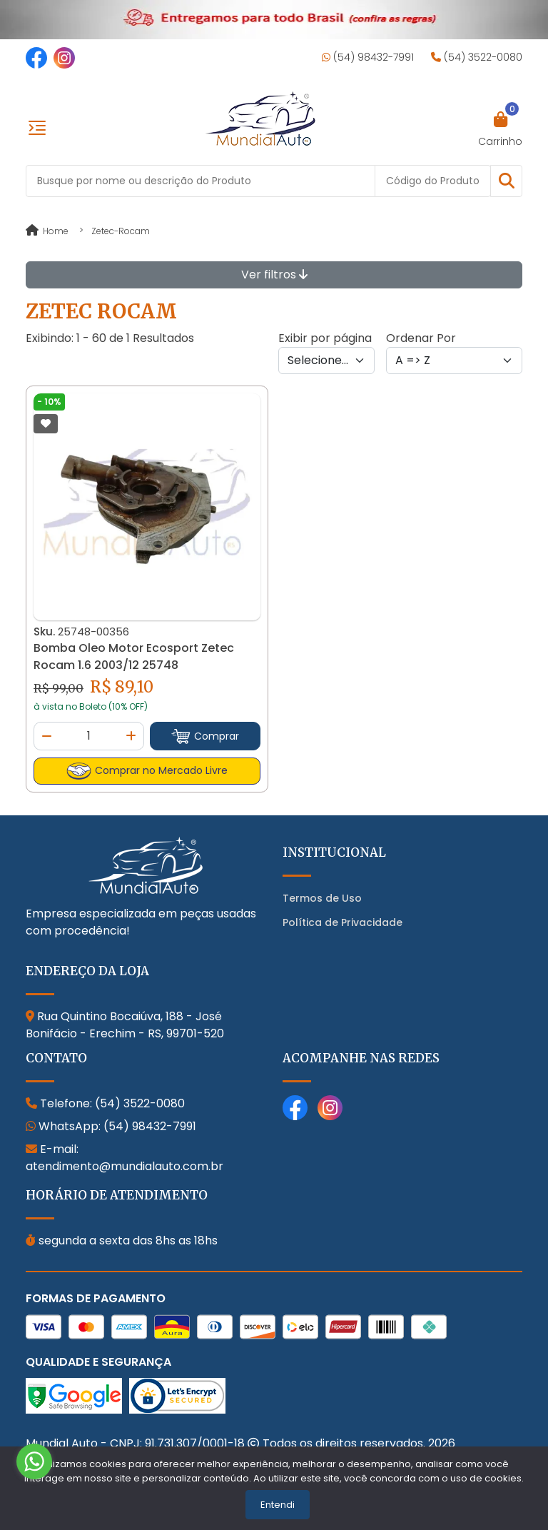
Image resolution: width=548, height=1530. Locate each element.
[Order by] (454, 360)
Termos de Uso (322, 898)
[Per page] (326, 360)
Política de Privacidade (342, 922)
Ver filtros (274, 274)
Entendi (277, 1504)
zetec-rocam (120, 231)
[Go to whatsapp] (34, 1461)
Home (47, 231)
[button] (506, 181)
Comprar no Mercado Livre (147, 771)
